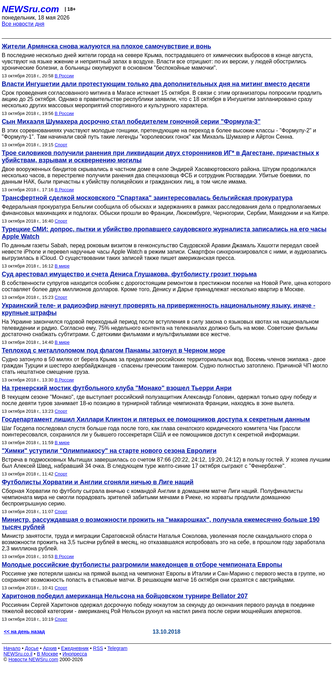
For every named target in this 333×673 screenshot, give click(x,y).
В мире (62, 266)
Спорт (61, 144)
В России (64, 75)
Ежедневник (75, 648)
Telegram (118, 648)
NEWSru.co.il (17, 654)
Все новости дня (23, 24)
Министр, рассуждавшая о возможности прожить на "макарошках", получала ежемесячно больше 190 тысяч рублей (160, 523)
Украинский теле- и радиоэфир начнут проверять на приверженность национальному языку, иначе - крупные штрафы (158, 309)
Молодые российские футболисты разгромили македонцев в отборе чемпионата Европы (142, 564)
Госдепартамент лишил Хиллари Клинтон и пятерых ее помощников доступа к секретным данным (156, 419)
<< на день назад (24, 631)
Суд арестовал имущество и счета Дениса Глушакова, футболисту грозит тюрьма (129, 274)
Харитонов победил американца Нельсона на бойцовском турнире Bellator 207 (125, 596)
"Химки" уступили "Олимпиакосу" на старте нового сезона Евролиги (109, 450)
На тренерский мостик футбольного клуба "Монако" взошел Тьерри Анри (117, 388)
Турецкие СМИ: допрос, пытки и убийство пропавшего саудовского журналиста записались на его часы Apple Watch (164, 233)
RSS (98, 648)
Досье (32, 648)
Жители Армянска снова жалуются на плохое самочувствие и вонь (106, 46)
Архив (50, 648)
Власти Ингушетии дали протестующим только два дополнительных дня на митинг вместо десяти (156, 83)
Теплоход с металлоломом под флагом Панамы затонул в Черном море (113, 350)
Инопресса (75, 654)
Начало (12, 648)
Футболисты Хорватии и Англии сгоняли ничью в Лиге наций (97, 482)
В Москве (47, 654)
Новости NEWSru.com (33, 659)
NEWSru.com (30, 9)
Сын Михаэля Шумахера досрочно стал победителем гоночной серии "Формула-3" (131, 121)
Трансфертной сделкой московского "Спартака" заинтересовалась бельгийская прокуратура (147, 197)
